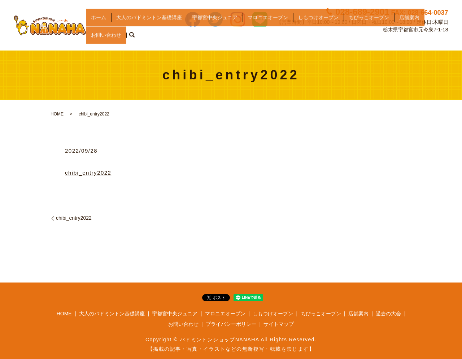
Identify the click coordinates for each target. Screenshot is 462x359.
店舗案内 (409, 27)
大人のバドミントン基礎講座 (149, 27)
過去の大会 (388, 313)
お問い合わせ (106, 39)
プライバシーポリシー (231, 324)
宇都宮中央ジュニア (214, 27)
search (131, 39)
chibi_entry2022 (88, 173)
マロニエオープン (268, 27)
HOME (57, 114)
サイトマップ (278, 324)
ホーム (98, 27)
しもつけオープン (318, 27)
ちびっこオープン (369, 27)
